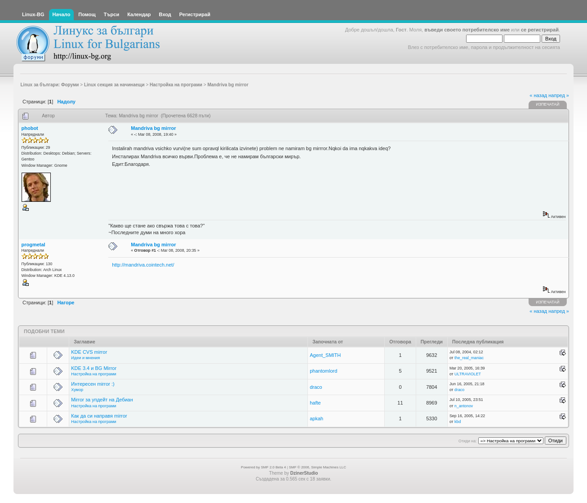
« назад (538, 95)
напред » (558, 95)
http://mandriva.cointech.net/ (143, 264)
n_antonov (463, 406)
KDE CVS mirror (89, 352)
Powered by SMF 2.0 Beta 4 (263, 467)
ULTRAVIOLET (467, 374)
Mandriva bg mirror (153, 128)
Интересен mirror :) (93, 384)
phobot (30, 128)
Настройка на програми (93, 374)
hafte (315, 402)
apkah (316, 418)
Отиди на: (467, 441)
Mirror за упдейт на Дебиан (102, 399)
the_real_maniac (469, 358)
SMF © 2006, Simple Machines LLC (317, 467)
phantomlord (323, 371)
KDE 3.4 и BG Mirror (93, 368)
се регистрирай (540, 29)
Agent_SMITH (325, 355)
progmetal (33, 244)
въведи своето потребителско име (467, 29)
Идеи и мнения (85, 358)
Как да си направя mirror (99, 415)
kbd (457, 421)
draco (316, 387)
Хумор (77, 389)
